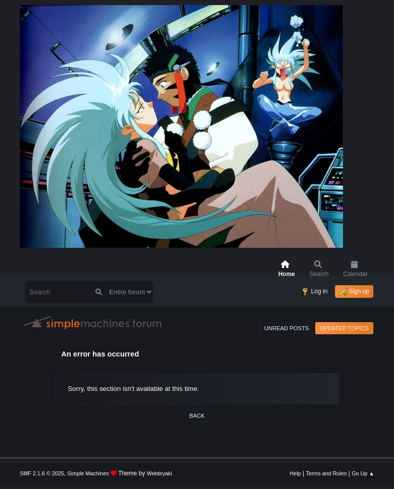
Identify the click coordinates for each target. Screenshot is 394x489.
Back (197, 416)
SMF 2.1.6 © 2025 (42, 473)
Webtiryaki (159, 473)
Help (295, 473)
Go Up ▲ (363, 473)
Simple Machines (88, 473)
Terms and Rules (326, 473)
